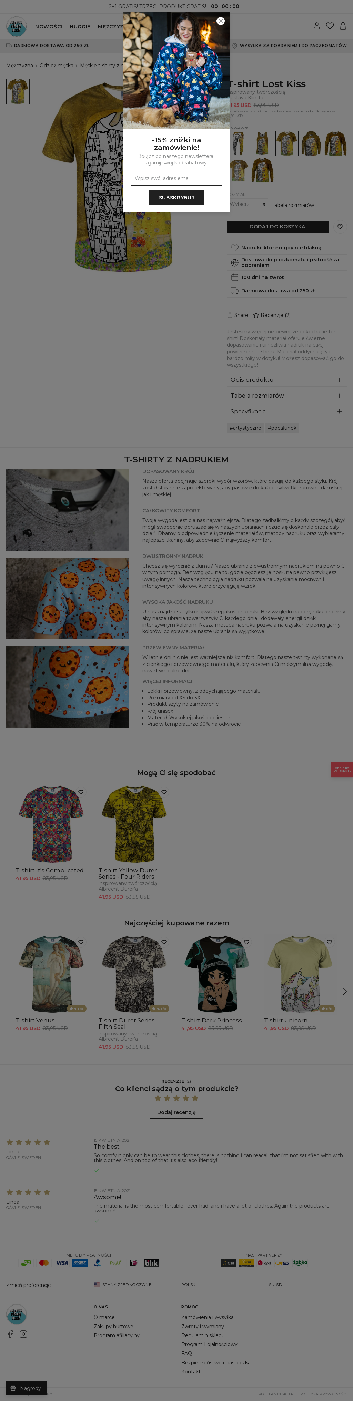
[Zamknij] (220, 21)
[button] (176, 700)
